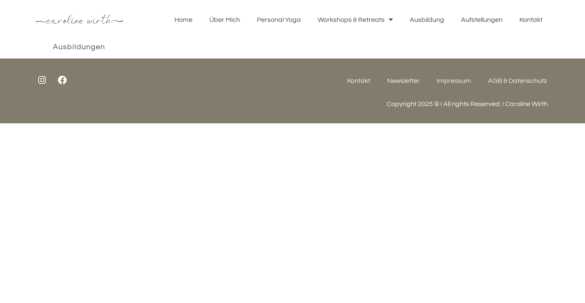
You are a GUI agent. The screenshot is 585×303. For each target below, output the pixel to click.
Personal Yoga (279, 19)
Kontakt (531, 19)
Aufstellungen (482, 19)
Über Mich (224, 19)
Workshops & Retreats (355, 19)
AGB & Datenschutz (517, 80)
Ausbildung (427, 19)
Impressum (454, 80)
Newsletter (403, 80)
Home (183, 19)
